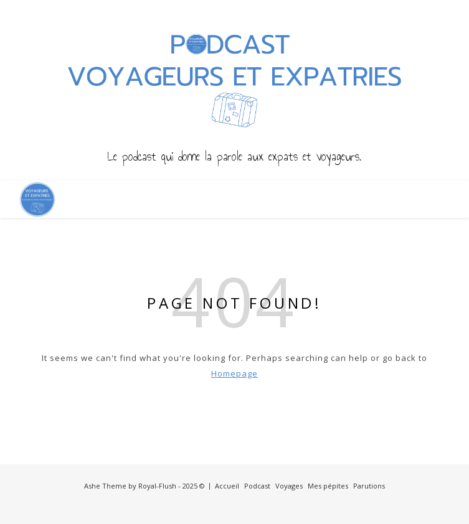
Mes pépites (328, 485)
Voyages (289, 485)
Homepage (234, 373)
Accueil (227, 485)
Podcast (257, 485)
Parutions (369, 485)
